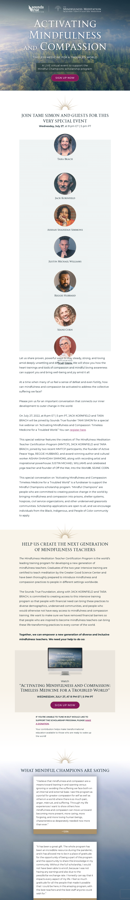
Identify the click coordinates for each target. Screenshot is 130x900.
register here (78, 348)
